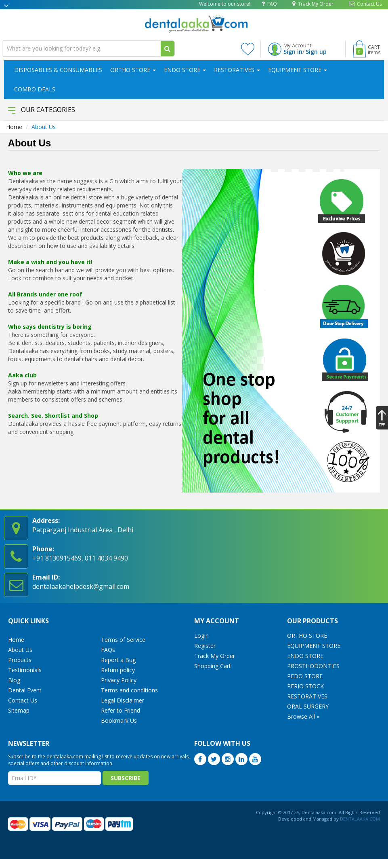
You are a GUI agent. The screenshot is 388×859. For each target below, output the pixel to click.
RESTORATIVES (237, 70)
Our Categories (41, 109)
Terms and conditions (129, 690)
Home (14, 127)
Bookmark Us (119, 720)
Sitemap (18, 710)
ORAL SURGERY (308, 706)
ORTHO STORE (133, 70)
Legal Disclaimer (122, 700)
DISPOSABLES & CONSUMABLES (58, 70)
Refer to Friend (120, 710)
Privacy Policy (118, 680)
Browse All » (303, 716)
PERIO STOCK (305, 686)
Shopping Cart (212, 666)
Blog (14, 680)
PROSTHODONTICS (313, 666)
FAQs (108, 650)
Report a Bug (118, 660)
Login (201, 635)
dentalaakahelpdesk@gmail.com (80, 586)
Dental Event (25, 690)
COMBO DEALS (34, 89)
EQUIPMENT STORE (297, 70)
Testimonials (25, 670)
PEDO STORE (305, 676)
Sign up (316, 51)
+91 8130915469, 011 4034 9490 (80, 558)
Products (19, 660)
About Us (20, 650)
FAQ (269, 3)
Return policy (118, 670)
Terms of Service (123, 639)
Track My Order (312, 3)
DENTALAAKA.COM (359, 819)
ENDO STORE (185, 70)
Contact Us (365, 3)
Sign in (292, 51)
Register (205, 646)
